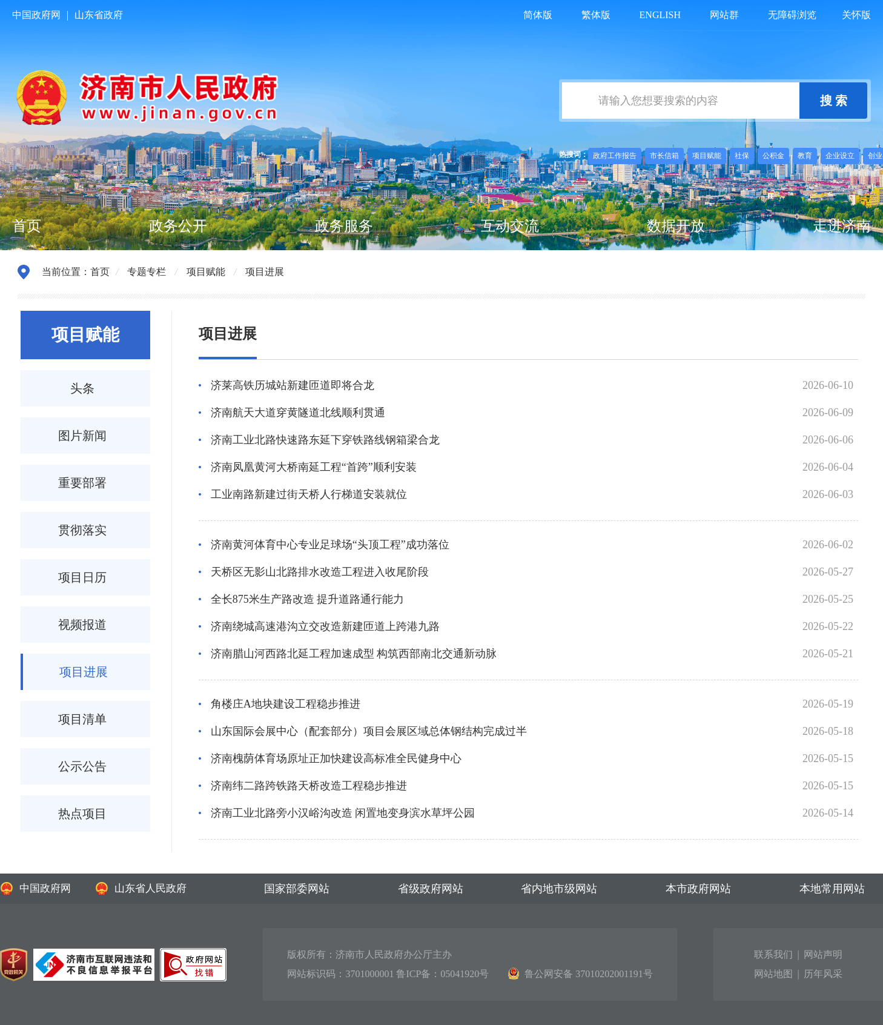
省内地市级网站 (559, 889)
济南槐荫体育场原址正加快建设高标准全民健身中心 (336, 758)
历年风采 (823, 974)
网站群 (724, 15)
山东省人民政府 (141, 888)
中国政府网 (36, 15)
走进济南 (842, 226)
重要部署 (82, 482)
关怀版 (856, 15)
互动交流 (510, 226)
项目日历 (82, 577)
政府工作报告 (615, 155)
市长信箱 (664, 155)
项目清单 (82, 719)
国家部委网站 (296, 889)
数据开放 (676, 226)
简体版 (537, 15)
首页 (26, 226)
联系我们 (773, 954)
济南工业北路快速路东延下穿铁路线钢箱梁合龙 (325, 440)
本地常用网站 (832, 889)
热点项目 (82, 813)
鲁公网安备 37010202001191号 (580, 973)
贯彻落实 (82, 530)
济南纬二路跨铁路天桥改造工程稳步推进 (309, 786)
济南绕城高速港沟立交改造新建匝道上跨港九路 (325, 626)
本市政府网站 (698, 889)
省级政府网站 (430, 889)
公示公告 (82, 766)
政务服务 (344, 226)
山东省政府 (98, 15)
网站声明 (823, 954)
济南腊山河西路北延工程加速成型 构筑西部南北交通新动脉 (354, 654)
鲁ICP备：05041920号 (442, 974)
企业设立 (840, 155)
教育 (805, 155)
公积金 (773, 155)
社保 (742, 155)
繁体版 (595, 15)
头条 (82, 388)
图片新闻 (82, 435)
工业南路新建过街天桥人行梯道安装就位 (309, 494)
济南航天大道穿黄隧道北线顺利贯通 (298, 412)
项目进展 (264, 272)
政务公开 (178, 226)
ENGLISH (660, 15)
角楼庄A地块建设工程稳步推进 (285, 704)
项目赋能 (706, 155)
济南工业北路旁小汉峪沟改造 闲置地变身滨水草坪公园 (343, 813)
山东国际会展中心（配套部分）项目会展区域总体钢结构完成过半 (369, 731)
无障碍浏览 (792, 15)
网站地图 (773, 974)
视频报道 (82, 624)
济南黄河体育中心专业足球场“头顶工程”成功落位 (330, 545)
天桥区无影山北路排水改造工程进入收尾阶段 (320, 572)
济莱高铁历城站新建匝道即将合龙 (292, 385)
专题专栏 (146, 272)
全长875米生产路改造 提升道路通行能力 (308, 599)
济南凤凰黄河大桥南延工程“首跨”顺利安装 (314, 467)
